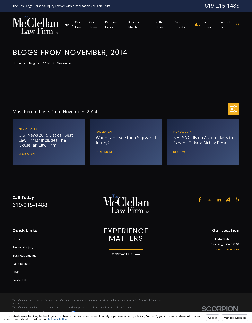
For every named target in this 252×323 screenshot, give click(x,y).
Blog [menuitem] (197, 24)
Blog (16, 272)
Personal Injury (23, 247)
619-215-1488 (222, 5)
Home (17, 239)
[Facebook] (200, 199)
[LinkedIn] (219, 199)
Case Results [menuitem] (180, 24)
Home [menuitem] (69, 24)
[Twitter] (209, 199)
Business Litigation (25, 255)
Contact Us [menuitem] (224, 24)
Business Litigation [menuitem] (134, 24)
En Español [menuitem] (207, 24)
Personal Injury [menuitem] (111, 24)
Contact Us (126, 254)
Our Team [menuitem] (93, 24)
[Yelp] (237, 199)
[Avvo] (228, 199)
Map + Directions (227, 249)
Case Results (21, 264)
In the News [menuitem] (159, 24)
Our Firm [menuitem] (78, 24)
